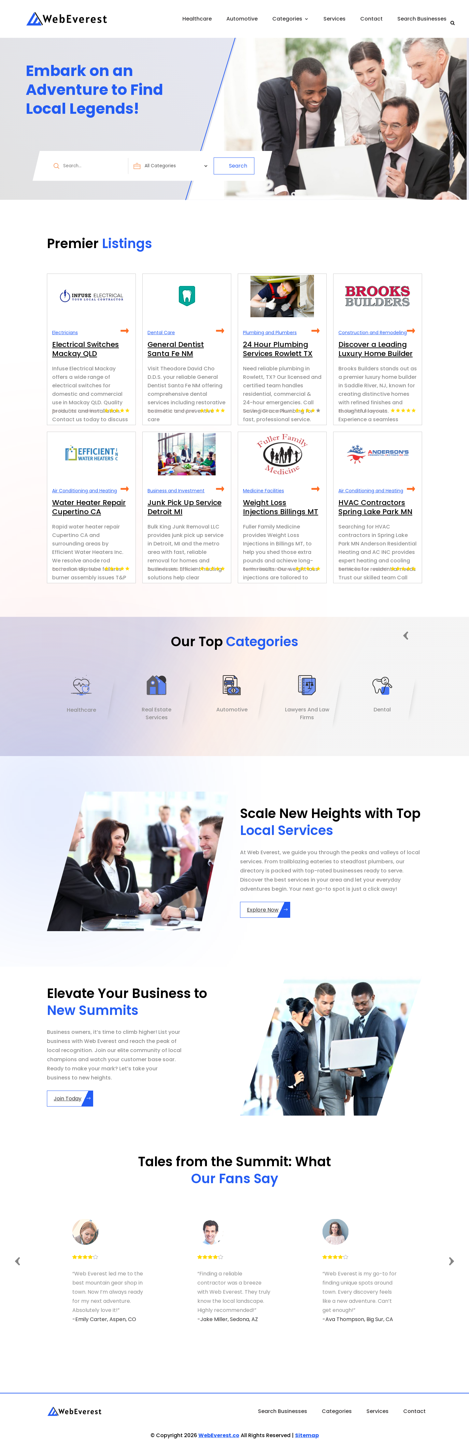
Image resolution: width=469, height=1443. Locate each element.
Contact (371, 18)
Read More (125, 331)
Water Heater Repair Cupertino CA (89, 507)
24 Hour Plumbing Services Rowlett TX (278, 349)
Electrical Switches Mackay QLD (85, 349)
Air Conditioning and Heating (84, 490)
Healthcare (197, 18)
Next (427, 635)
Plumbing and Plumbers (270, 332)
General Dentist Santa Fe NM (176, 349)
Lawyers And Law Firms (307, 713)
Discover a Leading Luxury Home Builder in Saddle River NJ (375, 353)
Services (334, 18)
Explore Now (262, 910)
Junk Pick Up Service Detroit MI (184, 507)
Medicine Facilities (263, 490)
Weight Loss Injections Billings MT (280, 507)
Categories (287, 18)
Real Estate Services (156, 713)
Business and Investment (176, 490)
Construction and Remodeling (372, 332)
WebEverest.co (218, 1435)
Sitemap (307, 1435)
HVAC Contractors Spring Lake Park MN (375, 507)
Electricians (65, 332)
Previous (406, 635)
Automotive (242, 18)
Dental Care (161, 332)
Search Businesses (422, 18)
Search (238, 166)
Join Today (67, 1098)
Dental (382, 709)
